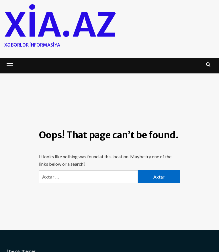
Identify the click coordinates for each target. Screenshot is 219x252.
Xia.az (60, 24)
